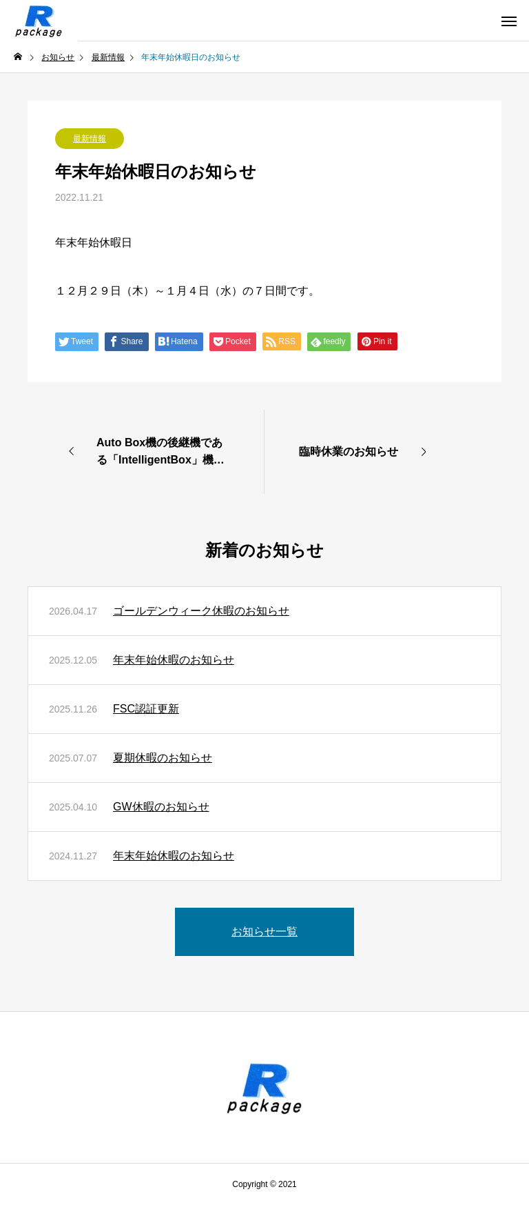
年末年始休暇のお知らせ (173, 660)
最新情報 (89, 138)
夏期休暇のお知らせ (162, 758)
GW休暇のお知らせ (161, 807)
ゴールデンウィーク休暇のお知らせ (201, 611)
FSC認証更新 (146, 709)
